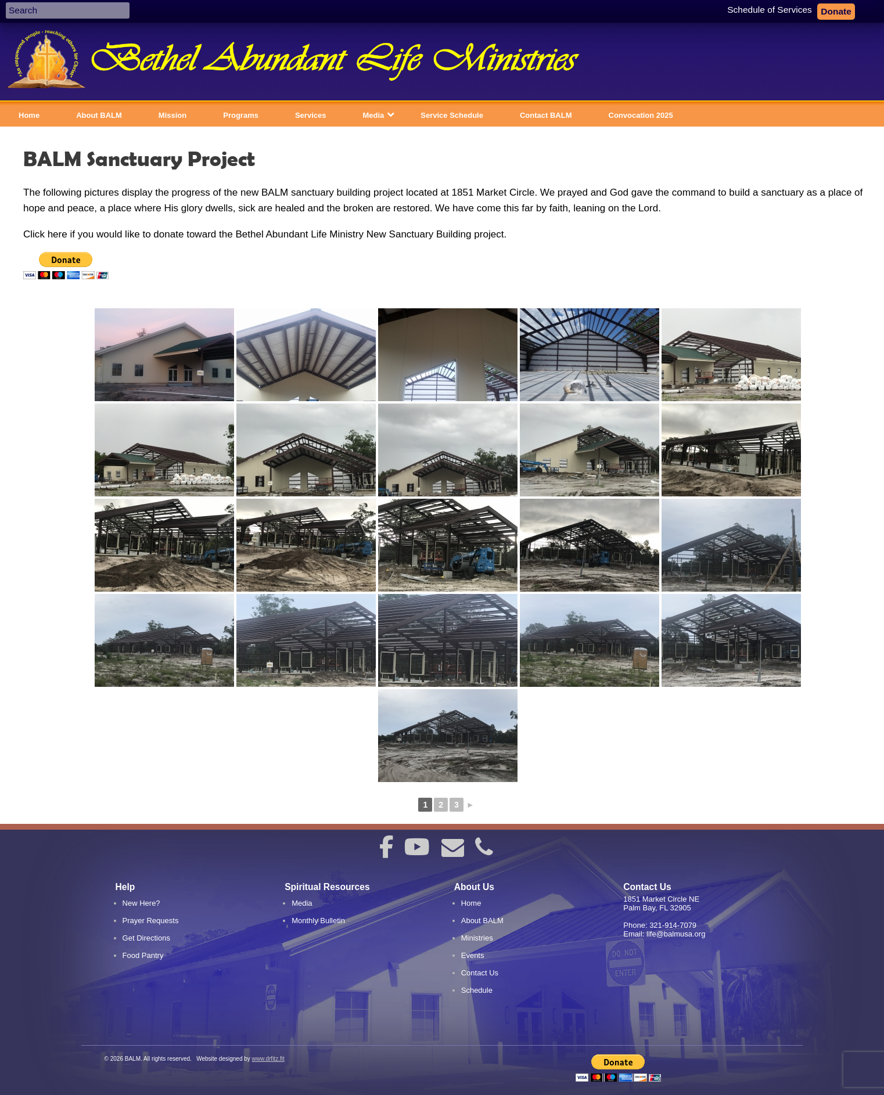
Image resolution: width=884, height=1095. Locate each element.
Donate (836, 11)
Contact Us (479, 972)
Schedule (477, 990)
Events (472, 955)
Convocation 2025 (641, 115)
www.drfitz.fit (268, 1059)
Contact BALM (546, 115)
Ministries (477, 938)
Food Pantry (143, 955)
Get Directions (146, 938)
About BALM (99, 115)
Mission (172, 115)
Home (29, 115)
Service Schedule (452, 115)
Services (310, 115)
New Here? (141, 903)
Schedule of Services (769, 10)
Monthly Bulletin (318, 920)
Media (373, 115)
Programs (240, 115)
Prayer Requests (151, 920)
